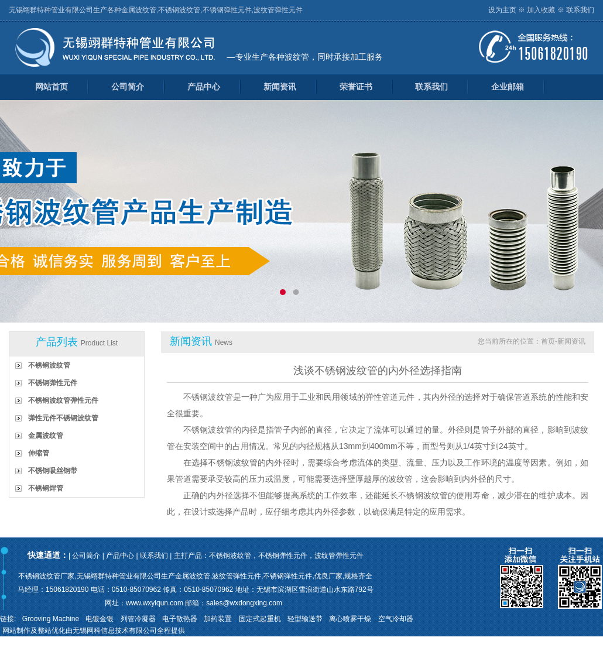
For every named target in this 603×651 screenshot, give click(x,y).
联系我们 (580, 10)
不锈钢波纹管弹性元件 (63, 400)
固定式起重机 (260, 619)
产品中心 (203, 86)
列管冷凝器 (138, 619)
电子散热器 (179, 619)
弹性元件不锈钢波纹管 (63, 418)
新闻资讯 (279, 86)
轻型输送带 (305, 619)
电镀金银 (99, 619)
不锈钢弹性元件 (52, 383)
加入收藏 (541, 10)
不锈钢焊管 (45, 488)
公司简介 (127, 86)
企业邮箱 (507, 86)
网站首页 (51, 86)
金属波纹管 (45, 435)
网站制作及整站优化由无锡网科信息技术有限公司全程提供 (93, 630)
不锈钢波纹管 (49, 365)
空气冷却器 (395, 619)
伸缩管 (38, 453)
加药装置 (218, 619)
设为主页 (502, 10)
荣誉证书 (356, 86)
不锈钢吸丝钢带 (52, 471)
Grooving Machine (50, 619)
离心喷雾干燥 (350, 619)
